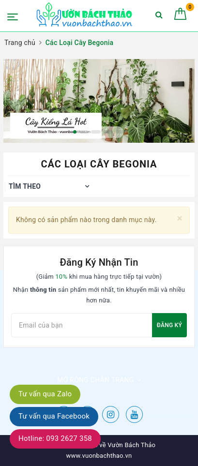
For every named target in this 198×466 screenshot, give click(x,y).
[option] (99, 101)
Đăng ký (169, 325)
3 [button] (96, 132)
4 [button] (108, 132)
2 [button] (84, 132)
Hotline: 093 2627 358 (55, 438)
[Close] (180, 218)
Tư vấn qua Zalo (45, 394)
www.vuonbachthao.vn (99, 455)
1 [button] (74, 132)
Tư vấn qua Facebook (54, 416)
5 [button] (120, 132)
